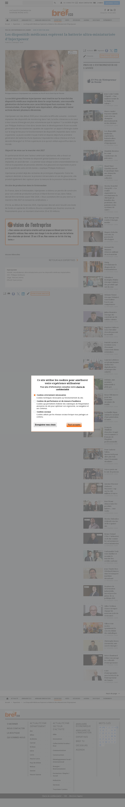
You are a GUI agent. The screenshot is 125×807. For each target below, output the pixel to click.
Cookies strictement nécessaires (51, 395)
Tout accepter (74, 425)
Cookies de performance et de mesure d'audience (59, 401)
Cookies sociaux (44, 412)
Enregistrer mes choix (45, 425)
